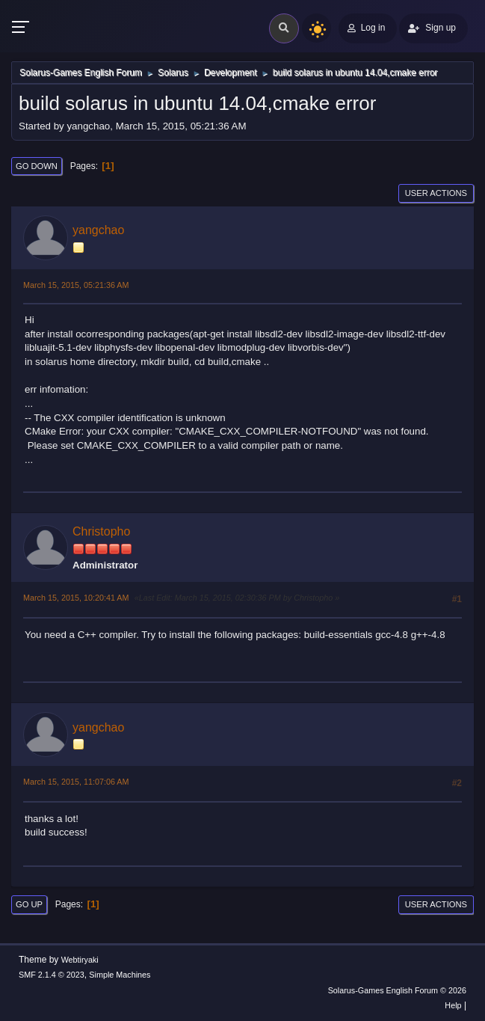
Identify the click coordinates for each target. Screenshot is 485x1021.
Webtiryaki (80, 959)
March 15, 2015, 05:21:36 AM (76, 284)
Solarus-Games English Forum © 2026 (397, 990)
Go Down (37, 166)
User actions (436, 192)
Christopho (101, 531)
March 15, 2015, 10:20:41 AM (76, 597)
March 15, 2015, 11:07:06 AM (76, 781)
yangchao (98, 230)
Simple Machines (119, 974)
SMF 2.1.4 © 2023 (51, 974)
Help (453, 1005)
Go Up (29, 904)
